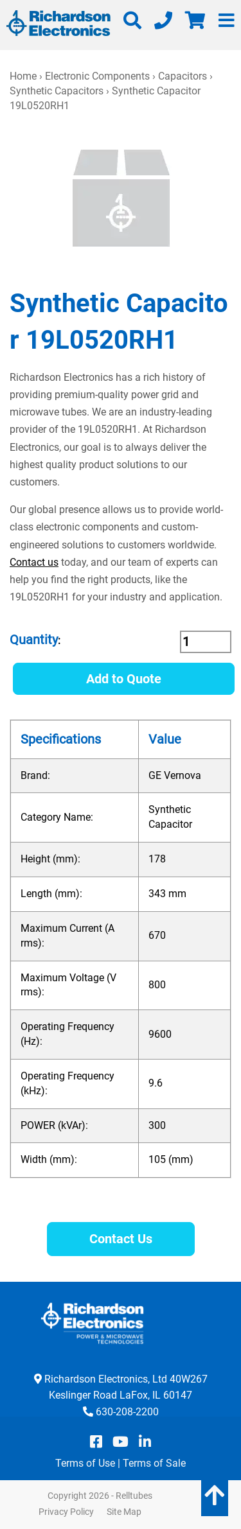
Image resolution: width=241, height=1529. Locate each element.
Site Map (124, 1512)
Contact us (34, 562)
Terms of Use (85, 1463)
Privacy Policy (66, 1512)
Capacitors (182, 76)
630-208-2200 (127, 1412)
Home (23, 76)
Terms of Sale (154, 1463)
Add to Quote (123, 678)
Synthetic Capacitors (56, 91)
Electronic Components (97, 76)
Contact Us (120, 1238)
